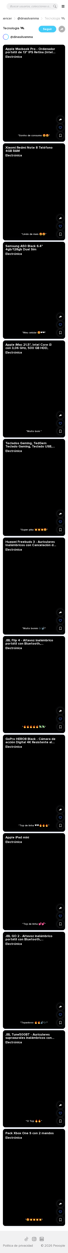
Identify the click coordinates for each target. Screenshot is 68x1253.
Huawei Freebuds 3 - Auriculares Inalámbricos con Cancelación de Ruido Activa (30, 543)
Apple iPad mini (17, 837)
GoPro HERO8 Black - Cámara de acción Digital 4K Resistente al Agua (30, 740)
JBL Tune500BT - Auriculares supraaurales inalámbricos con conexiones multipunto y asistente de (28, 1036)
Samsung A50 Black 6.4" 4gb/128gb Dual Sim (24, 247)
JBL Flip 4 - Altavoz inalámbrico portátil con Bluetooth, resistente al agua (29, 642)
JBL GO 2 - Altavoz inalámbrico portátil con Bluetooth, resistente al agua (28, 937)
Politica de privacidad (18, 1246)
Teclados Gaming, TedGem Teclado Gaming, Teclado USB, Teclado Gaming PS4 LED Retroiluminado (28, 444)
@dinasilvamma (28, 18)
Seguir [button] (47, 29)
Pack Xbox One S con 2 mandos (29, 1133)
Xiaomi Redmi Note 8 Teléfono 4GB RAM (29, 149)
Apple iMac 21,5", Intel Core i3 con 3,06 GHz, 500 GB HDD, (28, 346)
